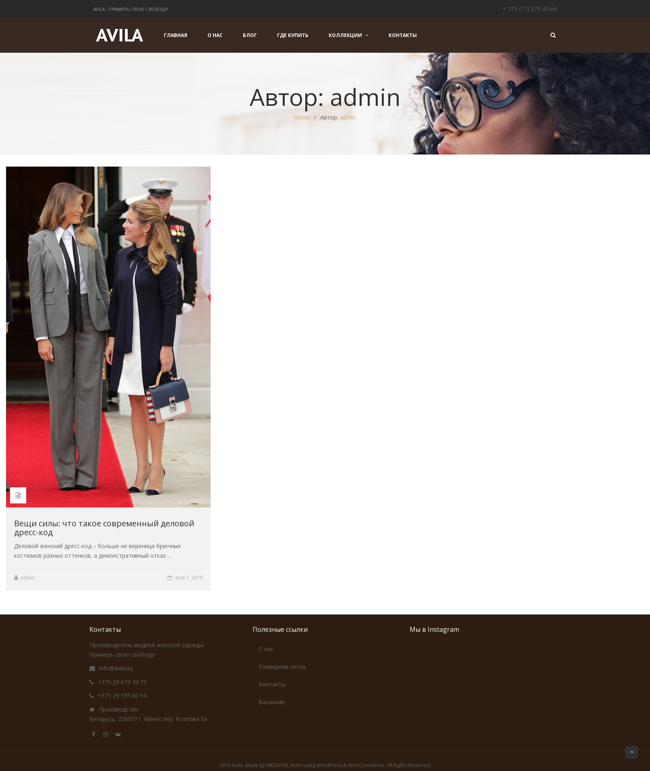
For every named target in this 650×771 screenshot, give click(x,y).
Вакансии (271, 702)
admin (348, 117)
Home (302, 117)
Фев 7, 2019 (189, 577)
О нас (266, 649)
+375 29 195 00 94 (122, 695)
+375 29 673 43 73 (122, 682)
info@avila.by (116, 668)
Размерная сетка (282, 666)
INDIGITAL (277, 765)
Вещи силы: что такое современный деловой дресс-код (104, 528)
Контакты (272, 684)
